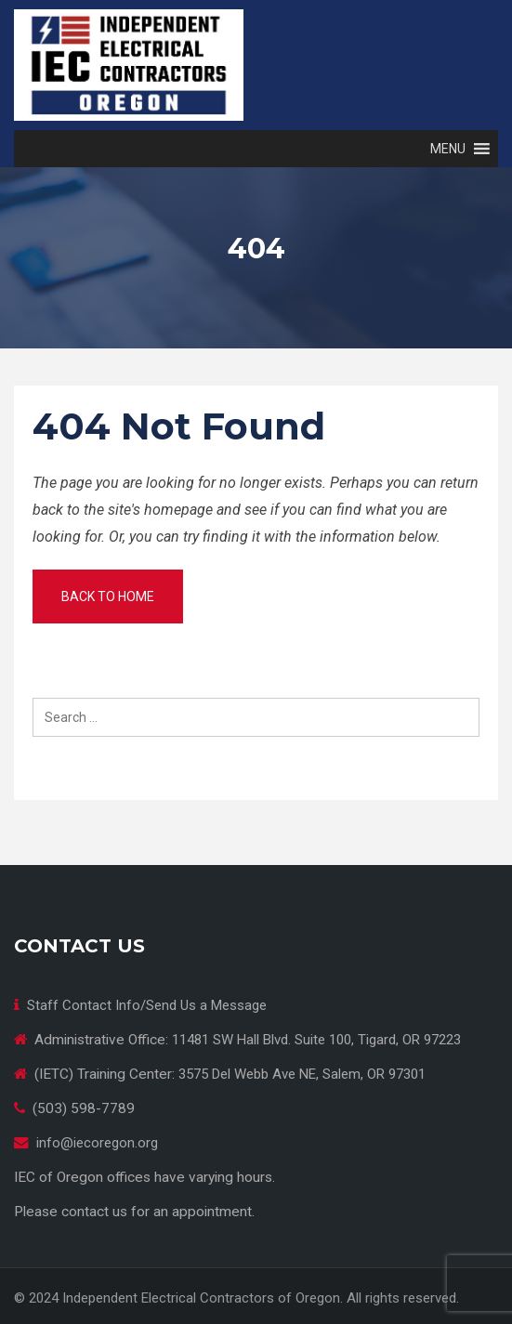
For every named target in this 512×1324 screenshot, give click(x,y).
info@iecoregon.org (97, 1142)
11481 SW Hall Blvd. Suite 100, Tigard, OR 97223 (316, 1039)
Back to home (107, 596)
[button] (448, 148)
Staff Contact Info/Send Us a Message (147, 1005)
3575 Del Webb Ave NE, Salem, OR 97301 (302, 1074)
